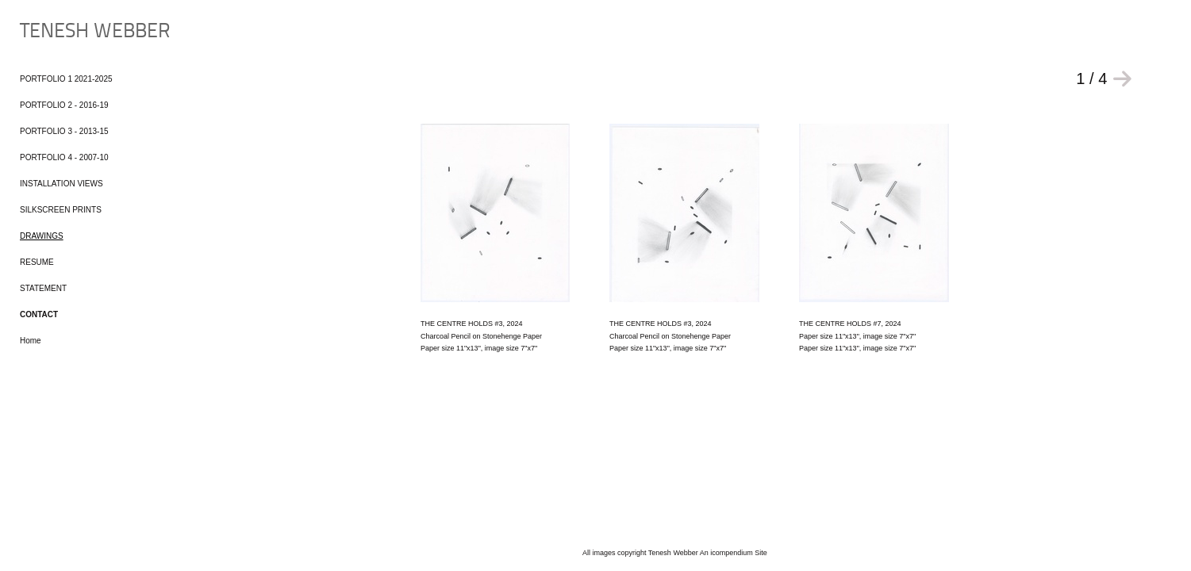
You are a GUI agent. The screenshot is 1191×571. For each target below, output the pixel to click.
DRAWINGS (41, 236)
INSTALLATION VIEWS (61, 183)
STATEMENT (43, 288)
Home (30, 340)
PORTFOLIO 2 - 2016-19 (64, 105)
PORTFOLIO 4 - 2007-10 (64, 157)
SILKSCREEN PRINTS (61, 209)
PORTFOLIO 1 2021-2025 (66, 79)
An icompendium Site (733, 553)
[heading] (59, 32)
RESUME (37, 262)
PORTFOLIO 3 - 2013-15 (64, 131)
